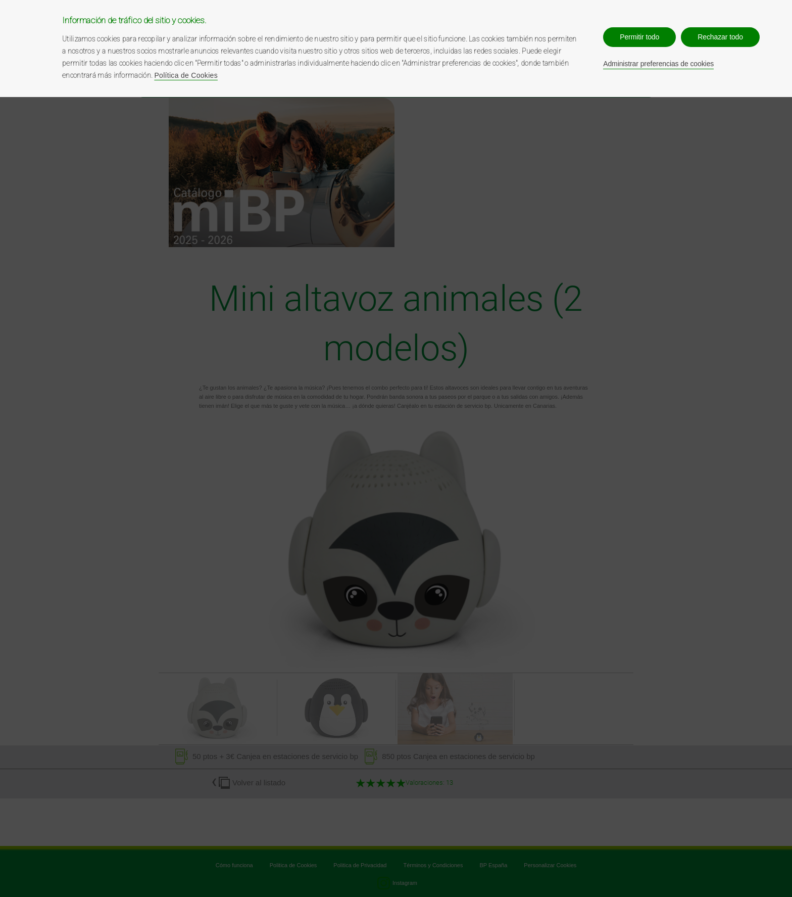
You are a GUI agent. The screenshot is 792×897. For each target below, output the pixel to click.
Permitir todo (639, 37)
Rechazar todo (720, 37)
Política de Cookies (186, 75)
